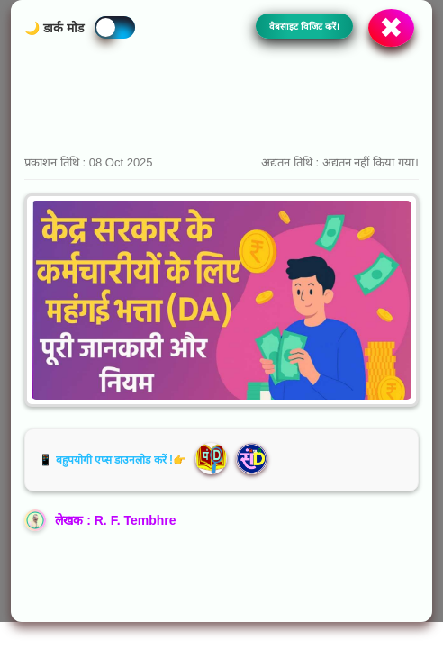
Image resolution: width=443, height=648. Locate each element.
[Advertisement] (221, 100)
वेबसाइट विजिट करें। (304, 27)
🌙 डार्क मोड (54, 28)
